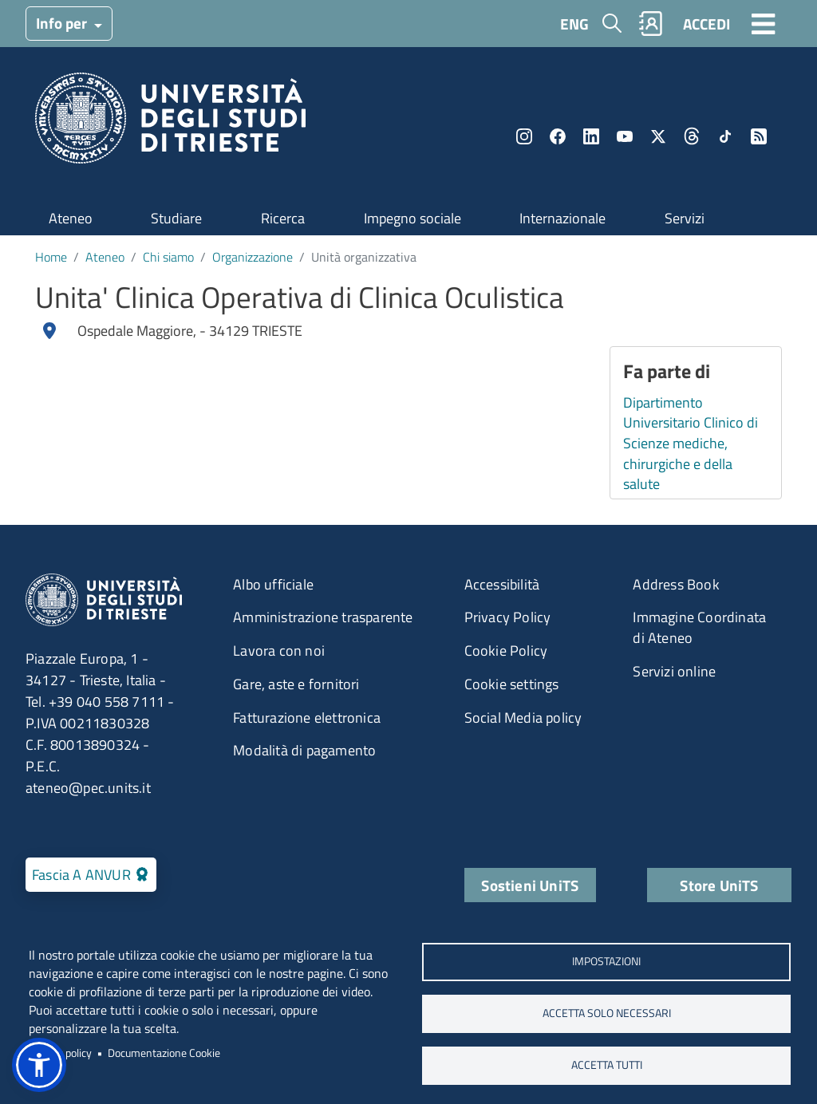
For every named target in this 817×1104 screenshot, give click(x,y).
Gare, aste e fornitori (296, 684)
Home (51, 256)
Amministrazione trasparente (322, 617)
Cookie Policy (506, 650)
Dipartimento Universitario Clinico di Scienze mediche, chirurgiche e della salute (690, 443)
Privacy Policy (507, 617)
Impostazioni (606, 961)
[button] (39, 1065)
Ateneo (71, 218)
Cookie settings (511, 684)
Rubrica (651, 23)
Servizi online (674, 671)
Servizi (685, 218)
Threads (691, 136)
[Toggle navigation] (763, 23)
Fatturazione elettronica (307, 717)
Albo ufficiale (273, 584)
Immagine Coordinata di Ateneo (699, 627)
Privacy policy (60, 1053)
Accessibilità (502, 584)
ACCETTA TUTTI (606, 1065)
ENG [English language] (574, 23)
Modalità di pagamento (304, 750)
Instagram (524, 136)
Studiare (176, 218)
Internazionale (562, 218)
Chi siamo (168, 256)
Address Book (676, 584)
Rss (758, 136)
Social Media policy (523, 717)
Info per (63, 22)
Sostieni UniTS (529, 885)
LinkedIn (591, 136)
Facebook (557, 136)
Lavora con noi (279, 650)
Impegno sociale (412, 218)
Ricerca (283, 218)
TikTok (725, 136)
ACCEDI (706, 23)
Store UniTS (719, 885)
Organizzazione (252, 256)
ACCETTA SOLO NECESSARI (607, 1013)
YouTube (624, 136)
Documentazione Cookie (164, 1053)
